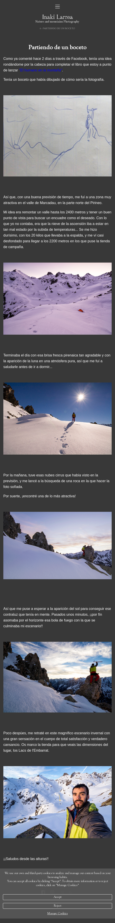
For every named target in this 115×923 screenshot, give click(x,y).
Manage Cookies (57, 914)
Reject (57, 906)
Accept (58, 897)
